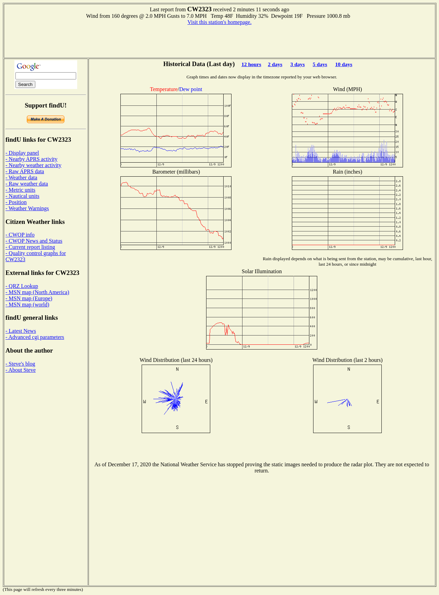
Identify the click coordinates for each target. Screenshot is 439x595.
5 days (320, 64)
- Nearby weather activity (33, 165)
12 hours (251, 64)
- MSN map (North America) (37, 292)
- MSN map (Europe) (28, 298)
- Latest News (20, 331)
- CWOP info (20, 235)
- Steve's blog (20, 364)
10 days (343, 64)
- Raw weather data (26, 184)
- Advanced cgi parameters (34, 337)
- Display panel (22, 153)
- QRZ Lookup (21, 286)
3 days (297, 64)
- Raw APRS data (24, 171)
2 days (275, 64)
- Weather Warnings (27, 208)
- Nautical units (22, 196)
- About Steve (20, 370)
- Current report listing (30, 247)
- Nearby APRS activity (31, 159)
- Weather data (21, 177)
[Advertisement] (219, 40)
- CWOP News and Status (33, 241)
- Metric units (20, 190)
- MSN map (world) (27, 304)
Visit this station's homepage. (220, 22)
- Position (16, 202)
